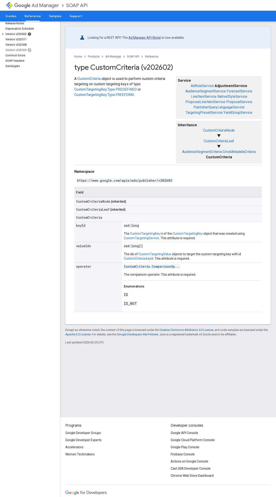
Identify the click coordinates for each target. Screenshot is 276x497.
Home (78, 56)
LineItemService (203, 96)
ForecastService (239, 91)
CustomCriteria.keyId (138, 258)
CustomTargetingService (141, 238)
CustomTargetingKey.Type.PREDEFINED (105, 89)
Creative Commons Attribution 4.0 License (186, 330)
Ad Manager (36, 5)
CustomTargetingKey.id (146, 233)
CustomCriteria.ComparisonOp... (152, 266)
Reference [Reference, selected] (33, 16)
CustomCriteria (89, 79)
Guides (11, 16)
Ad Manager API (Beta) (145, 37)
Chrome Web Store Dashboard (192, 475)
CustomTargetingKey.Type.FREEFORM (104, 95)
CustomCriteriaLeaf (219, 141)
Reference (151, 56)
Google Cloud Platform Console (193, 440)
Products (94, 56)
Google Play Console (185, 447)
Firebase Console (183, 454)
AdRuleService (202, 86)
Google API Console (184, 433)
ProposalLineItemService (205, 102)
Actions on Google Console (189, 461)
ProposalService (239, 102)
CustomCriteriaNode (219, 130)
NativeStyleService (232, 96)
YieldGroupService (238, 112)
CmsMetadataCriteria (239, 152)
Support (76, 16)
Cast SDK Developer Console (191, 468)
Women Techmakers (80, 454)
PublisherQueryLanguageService (219, 107)
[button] (29, 34)
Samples (55, 16)
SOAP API (77, 5)
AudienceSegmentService (205, 91)
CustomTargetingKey (188, 233)
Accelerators (74, 447)
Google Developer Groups (83, 433)
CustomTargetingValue (155, 254)
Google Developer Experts (83, 440)
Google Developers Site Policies (137, 334)
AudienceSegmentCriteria (202, 152)
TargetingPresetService (204, 112)
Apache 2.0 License (78, 334)
